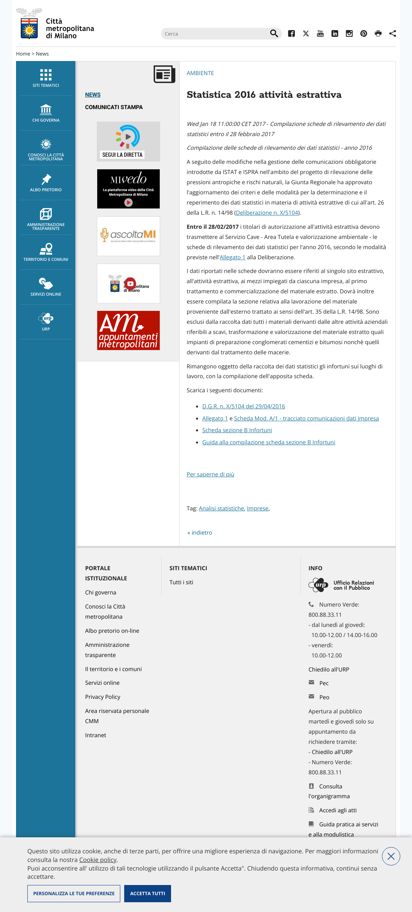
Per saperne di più (210, 474)
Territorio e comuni (46, 252)
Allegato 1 (233, 257)
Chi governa (100, 592)
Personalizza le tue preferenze (73, 893)
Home (23, 53)
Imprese (257, 508)
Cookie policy (97, 859)
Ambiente (200, 73)
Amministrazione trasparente (46, 220)
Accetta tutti (147, 893)
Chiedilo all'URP (330, 669)
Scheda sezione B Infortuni (237, 430)
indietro (202, 533)
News (42, 53)
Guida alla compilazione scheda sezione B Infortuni (268, 442)
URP (46, 322)
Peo (324, 697)
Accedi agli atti (338, 810)
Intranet (95, 735)
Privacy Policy (102, 697)
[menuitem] (45, 78)
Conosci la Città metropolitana (46, 150)
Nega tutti (391, 856)
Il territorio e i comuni (113, 669)
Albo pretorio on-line (112, 631)
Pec (324, 683)
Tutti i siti (181, 582)
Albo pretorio (46, 183)
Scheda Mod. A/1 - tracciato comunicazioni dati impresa (306, 418)
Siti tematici (46, 78)
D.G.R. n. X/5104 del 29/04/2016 (243, 406)
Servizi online (46, 287)
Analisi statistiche (221, 508)
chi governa (46, 113)
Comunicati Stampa (114, 107)
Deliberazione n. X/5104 (267, 213)
